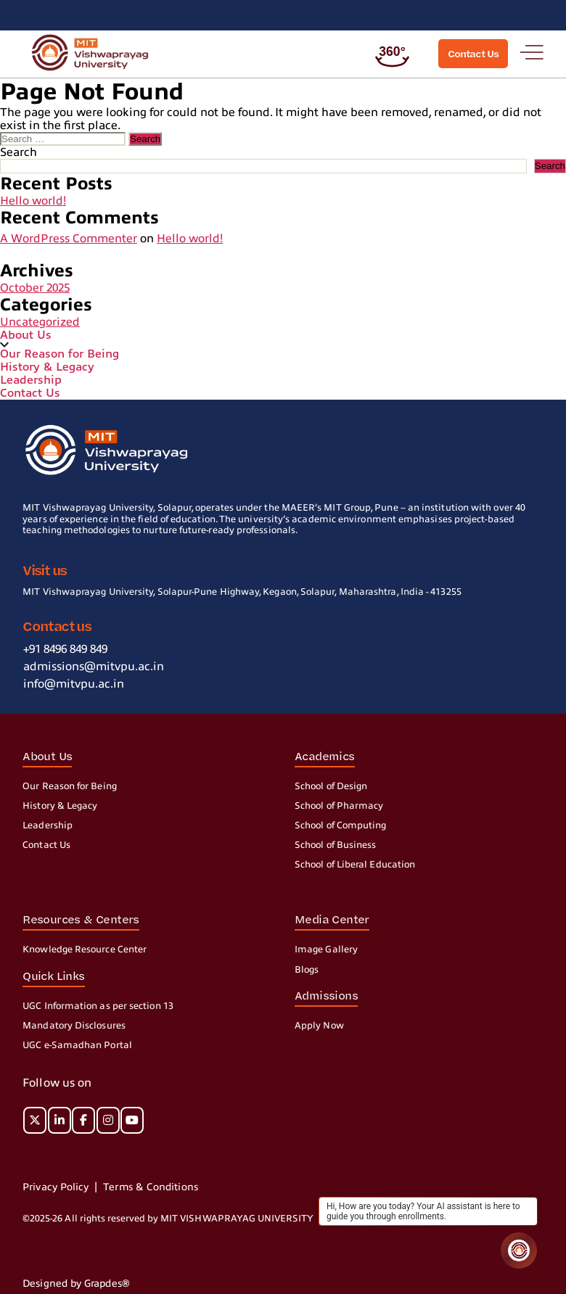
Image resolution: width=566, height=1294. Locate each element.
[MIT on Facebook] (83, 1120)
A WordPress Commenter (68, 238)
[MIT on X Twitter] (34, 1120)
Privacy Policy (55, 1187)
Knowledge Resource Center (84, 949)
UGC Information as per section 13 (97, 1006)
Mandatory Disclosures (74, 1026)
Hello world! (33, 200)
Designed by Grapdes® (76, 1283)
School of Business (335, 845)
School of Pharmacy (339, 806)
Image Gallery (326, 949)
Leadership (31, 380)
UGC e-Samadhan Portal (77, 1045)
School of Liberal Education (355, 865)
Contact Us (30, 393)
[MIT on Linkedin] (59, 1120)
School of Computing (341, 825)
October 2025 (35, 287)
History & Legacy (47, 367)
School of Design (331, 786)
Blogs (307, 970)
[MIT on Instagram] (108, 1120)
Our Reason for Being (59, 353)
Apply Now (319, 1026)
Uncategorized (40, 322)
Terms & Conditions (150, 1187)
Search (18, 152)
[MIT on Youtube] (132, 1120)
